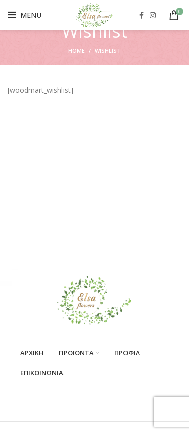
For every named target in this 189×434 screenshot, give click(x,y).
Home (76, 51)
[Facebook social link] (141, 15)
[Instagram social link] (153, 15)
